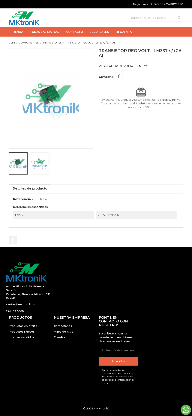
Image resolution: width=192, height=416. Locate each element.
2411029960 (174, 4)
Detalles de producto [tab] (30, 188)
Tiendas (59, 337)
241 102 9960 (15, 311)
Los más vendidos (21, 337)
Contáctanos (63, 326)
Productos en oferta (23, 326)
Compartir (118, 76)
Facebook (13, 240)
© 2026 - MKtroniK (96, 408)
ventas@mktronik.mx (21, 304)
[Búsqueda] (156, 18)
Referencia (22, 199)
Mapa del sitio (63, 331)
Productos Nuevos (21, 331)
